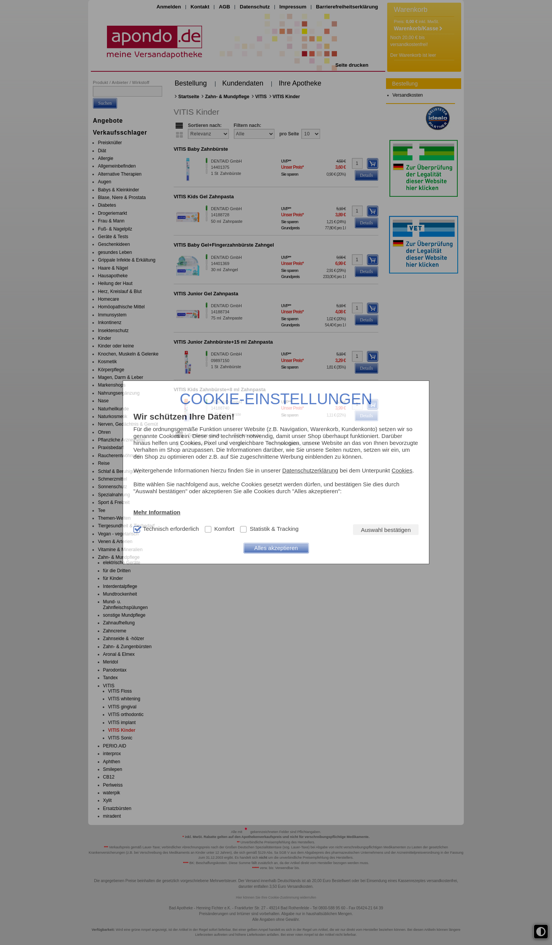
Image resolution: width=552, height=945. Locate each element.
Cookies (401, 470)
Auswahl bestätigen (386, 530)
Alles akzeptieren (276, 548)
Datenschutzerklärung (310, 470)
